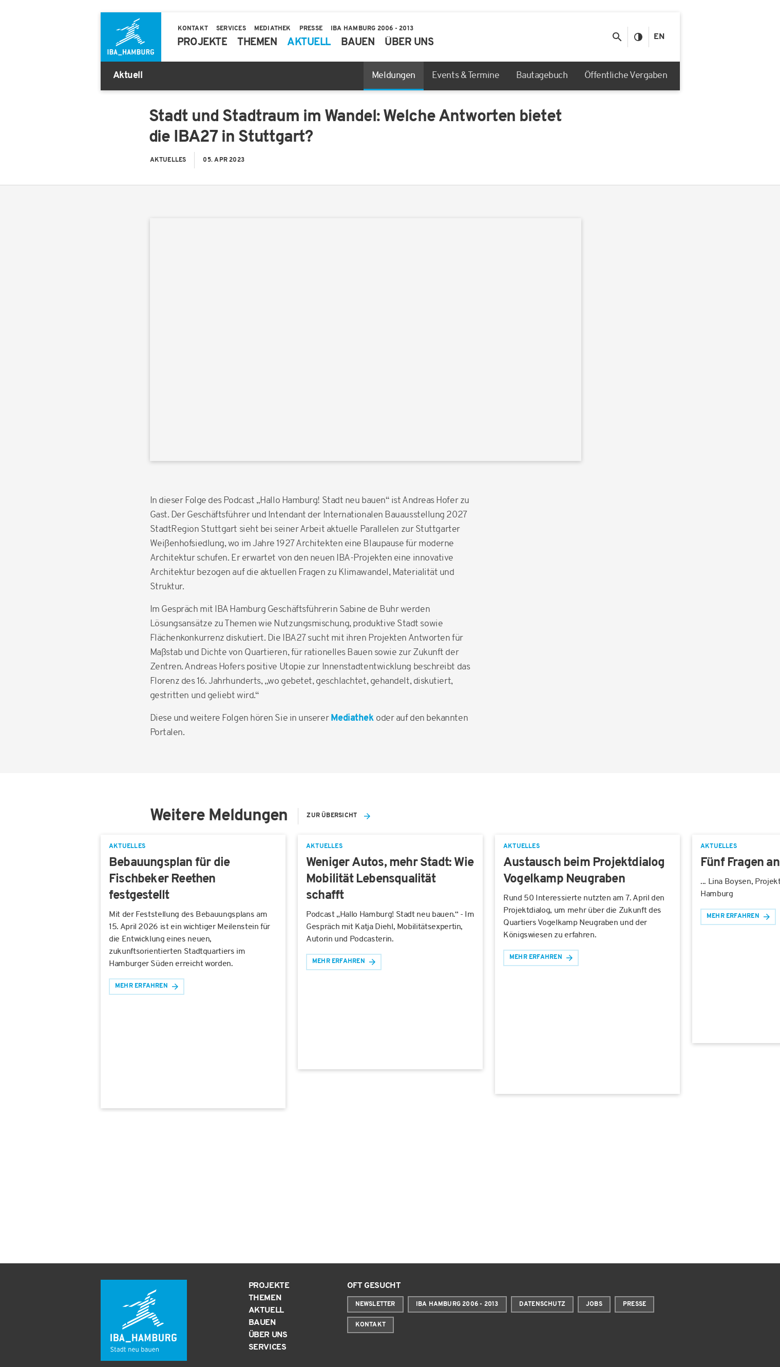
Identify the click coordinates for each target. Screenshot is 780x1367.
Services (268, 1347)
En (659, 37)
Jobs (594, 1304)
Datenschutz (542, 1304)
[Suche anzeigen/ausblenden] (616, 37)
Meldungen (393, 76)
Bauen (262, 1323)
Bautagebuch (542, 76)
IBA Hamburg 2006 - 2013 (457, 1304)
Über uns (268, 1335)
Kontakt (370, 1325)
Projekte (269, 1286)
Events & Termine (466, 76)
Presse (634, 1304)
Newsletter (375, 1304)
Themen (265, 1298)
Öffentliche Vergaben (626, 76)
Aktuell (266, 1310)
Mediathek (353, 718)
